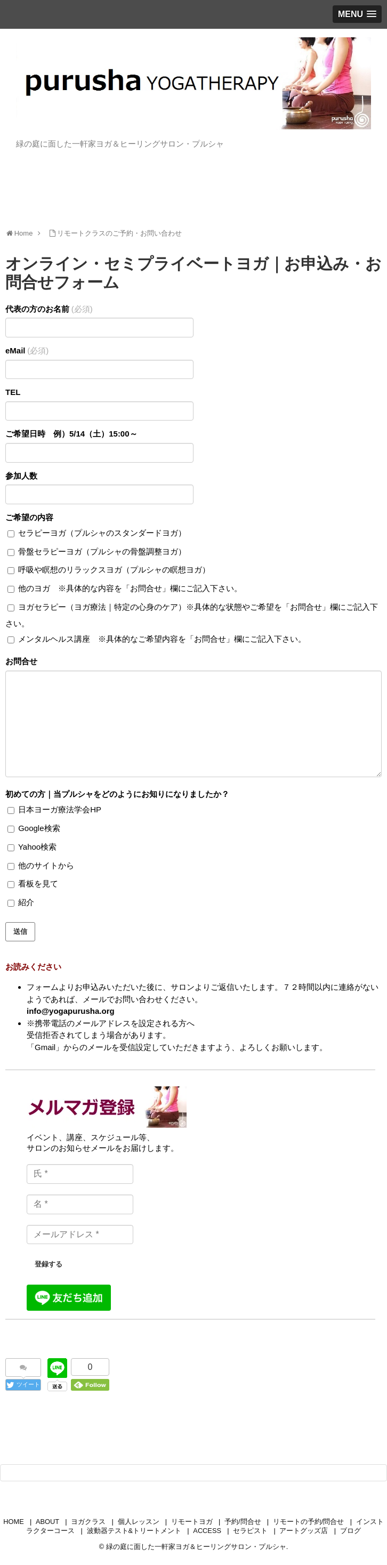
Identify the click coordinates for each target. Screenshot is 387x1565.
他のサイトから (40, 865)
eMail (27, 350)
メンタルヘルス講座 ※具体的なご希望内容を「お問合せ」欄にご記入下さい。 (156, 638)
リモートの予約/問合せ (308, 1522)
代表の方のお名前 (49, 308)
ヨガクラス (88, 1522)
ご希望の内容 (29, 517)
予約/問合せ (242, 1522)
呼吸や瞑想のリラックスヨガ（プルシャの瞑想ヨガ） (108, 569)
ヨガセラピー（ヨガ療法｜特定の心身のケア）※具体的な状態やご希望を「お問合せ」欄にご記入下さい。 (191, 615)
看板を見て (32, 883)
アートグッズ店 (303, 1531)
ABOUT (47, 1522)
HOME (13, 1522)
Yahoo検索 (32, 846)
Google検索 (33, 828)
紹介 (20, 902)
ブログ (350, 1531)
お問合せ (21, 661)
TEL (12, 392)
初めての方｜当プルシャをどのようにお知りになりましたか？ (117, 793)
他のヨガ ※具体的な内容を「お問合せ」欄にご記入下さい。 (124, 588)
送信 (20, 931)
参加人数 (21, 475)
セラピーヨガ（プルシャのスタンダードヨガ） (96, 532)
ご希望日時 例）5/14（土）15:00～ (71, 433)
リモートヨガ (192, 1522)
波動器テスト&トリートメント (134, 1531)
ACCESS (207, 1531)
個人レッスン (138, 1522)
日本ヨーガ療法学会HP (54, 809)
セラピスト (250, 1531)
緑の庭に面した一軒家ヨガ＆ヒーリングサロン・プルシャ (196, 1547)
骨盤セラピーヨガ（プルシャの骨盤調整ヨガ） (96, 551)
